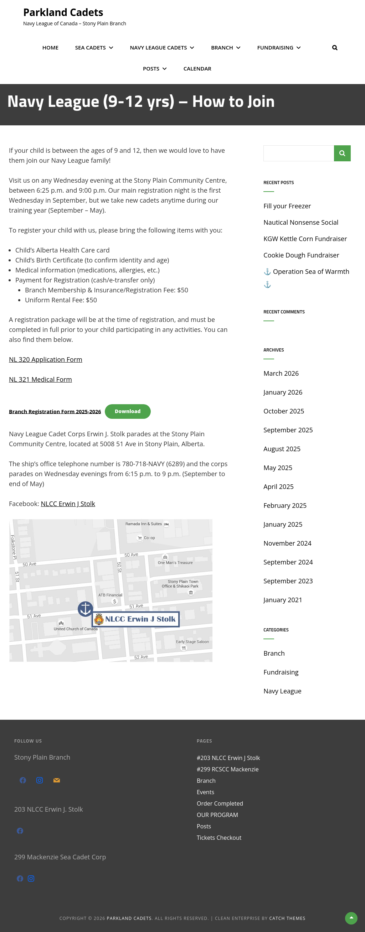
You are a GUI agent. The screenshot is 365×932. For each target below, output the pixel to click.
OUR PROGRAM (217, 815)
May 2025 (277, 467)
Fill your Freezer (287, 206)
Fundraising (275, 47)
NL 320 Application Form (45, 359)
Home (50, 47)
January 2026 (282, 392)
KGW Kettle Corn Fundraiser (305, 238)
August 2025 (281, 448)
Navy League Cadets (158, 47)
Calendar (197, 68)
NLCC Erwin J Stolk (68, 503)
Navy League (282, 691)
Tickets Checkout (219, 838)
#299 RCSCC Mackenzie (228, 769)
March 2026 (281, 373)
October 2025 (283, 411)
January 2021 (282, 599)
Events (205, 792)
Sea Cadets (90, 47)
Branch (222, 47)
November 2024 (287, 543)
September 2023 (288, 581)
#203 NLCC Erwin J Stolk (228, 758)
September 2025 (288, 430)
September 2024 (288, 562)
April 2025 (278, 486)
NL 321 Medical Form (40, 379)
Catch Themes (287, 918)
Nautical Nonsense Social (300, 222)
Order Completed (220, 803)
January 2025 (282, 524)
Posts (151, 68)
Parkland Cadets (63, 12)
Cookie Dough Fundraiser (301, 255)
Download (128, 411)
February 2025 (285, 505)
